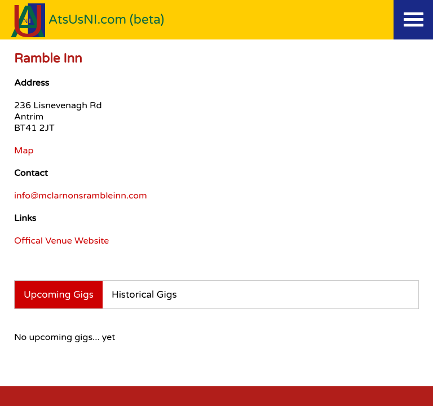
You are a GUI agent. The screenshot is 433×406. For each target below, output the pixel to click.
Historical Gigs (144, 295)
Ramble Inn (48, 58)
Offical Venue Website (61, 240)
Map (24, 150)
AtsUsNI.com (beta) (106, 19)
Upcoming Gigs (59, 295)
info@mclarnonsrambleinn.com (80, 195)
